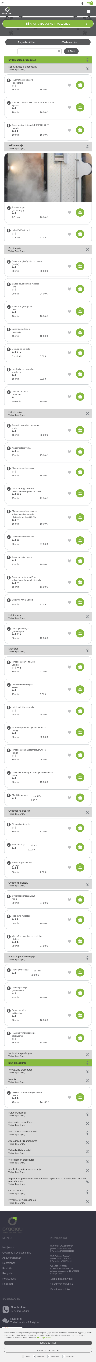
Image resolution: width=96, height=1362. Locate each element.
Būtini (26, 1356)
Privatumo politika (60, 1289)
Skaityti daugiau (44, 1338)
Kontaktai (7, 1268)
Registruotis (9, 1278)
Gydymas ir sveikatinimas (16, 1252)
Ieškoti (71, 51)
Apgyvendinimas (11, 1258)
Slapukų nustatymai (61, 1278)
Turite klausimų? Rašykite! (25, 1322)
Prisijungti (7, 1284)
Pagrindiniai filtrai (26, 42)
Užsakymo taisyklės (61, 1284)
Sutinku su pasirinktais (48, 1350)
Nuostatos (53, 1356)
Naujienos (8, 1247)
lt (3, 3)
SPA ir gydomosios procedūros (57, 24)
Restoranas (8, 1263)
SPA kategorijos (69, 42)
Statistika (39, 1356)
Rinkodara (68, 1356)
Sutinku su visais (48, 1343)
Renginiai (7, 1273)
